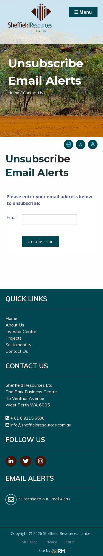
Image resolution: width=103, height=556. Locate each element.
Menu (83, 12)
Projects (13, 338)
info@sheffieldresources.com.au (40, 425)
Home (11, 318)
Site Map (30, 541)
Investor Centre (20, 331)
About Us (14, 325)
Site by (51, 550)
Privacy (50, 541)
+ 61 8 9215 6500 (27, 418)
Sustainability (18, 344)
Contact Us (16, 351)
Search (69, 541)
